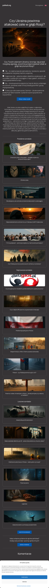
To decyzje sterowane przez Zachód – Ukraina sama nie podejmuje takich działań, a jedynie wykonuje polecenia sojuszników (23, 93)
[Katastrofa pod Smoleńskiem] (24, 413)
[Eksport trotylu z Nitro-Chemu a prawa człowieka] (24, 345)
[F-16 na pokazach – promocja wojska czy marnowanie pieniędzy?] (24, 236)
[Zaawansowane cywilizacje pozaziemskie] (24, 518)
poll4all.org (7, 5)
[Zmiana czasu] (24, 173)
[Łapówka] (24, 497)
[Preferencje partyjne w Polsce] (24, 324)
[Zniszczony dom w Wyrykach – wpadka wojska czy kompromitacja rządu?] (24, 151)
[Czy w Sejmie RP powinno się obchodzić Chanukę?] (24, 303)
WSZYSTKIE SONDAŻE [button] (24, 532)
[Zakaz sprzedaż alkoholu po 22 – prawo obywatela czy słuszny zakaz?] (24, 434)
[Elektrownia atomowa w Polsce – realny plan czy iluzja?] (24, 455)
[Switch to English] (45, 5)
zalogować (13, 565)
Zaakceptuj (24, 583)
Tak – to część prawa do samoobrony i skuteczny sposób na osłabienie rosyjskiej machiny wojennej (24, 72)
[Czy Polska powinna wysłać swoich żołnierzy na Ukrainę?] (24, 257)
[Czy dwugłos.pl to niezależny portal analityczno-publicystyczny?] (24, 282)
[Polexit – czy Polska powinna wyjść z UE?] (24, 365)
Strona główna (39, 5)
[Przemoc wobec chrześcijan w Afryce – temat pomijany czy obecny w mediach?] (24, 387)
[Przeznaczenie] (24, 476)
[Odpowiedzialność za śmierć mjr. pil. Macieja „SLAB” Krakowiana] (24, 215)
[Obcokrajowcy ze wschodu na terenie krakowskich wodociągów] (24, 194)
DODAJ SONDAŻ (24, 544)
